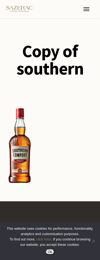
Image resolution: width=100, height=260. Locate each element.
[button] (86, 9)
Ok (50, 252)
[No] (93, 241)
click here (44, 239)
